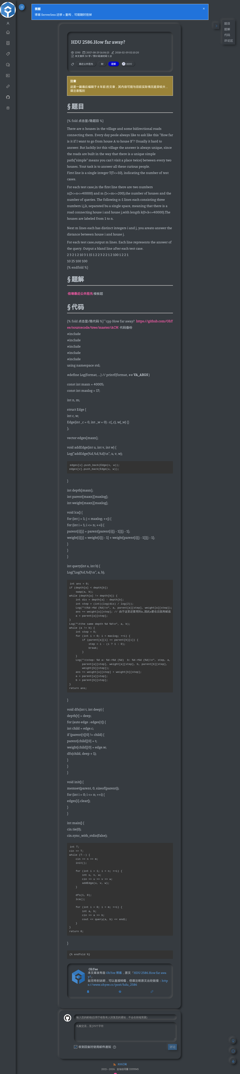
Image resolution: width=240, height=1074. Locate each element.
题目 (227, 23)
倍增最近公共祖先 (80, 294)
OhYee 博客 (114, 993)
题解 (227, 29)
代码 (227, 35)
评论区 (228, 40)
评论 (173, 1070)
